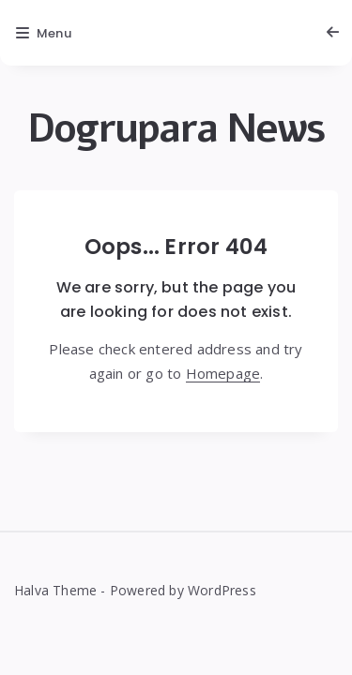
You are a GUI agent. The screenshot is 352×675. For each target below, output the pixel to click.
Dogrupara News (176, 129)
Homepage (223, 373)
